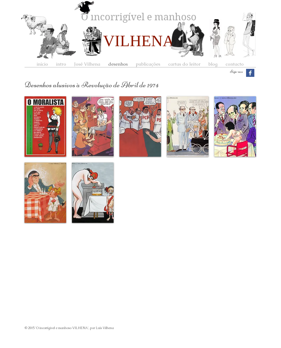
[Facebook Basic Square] (250, 73)
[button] (45, 126)
